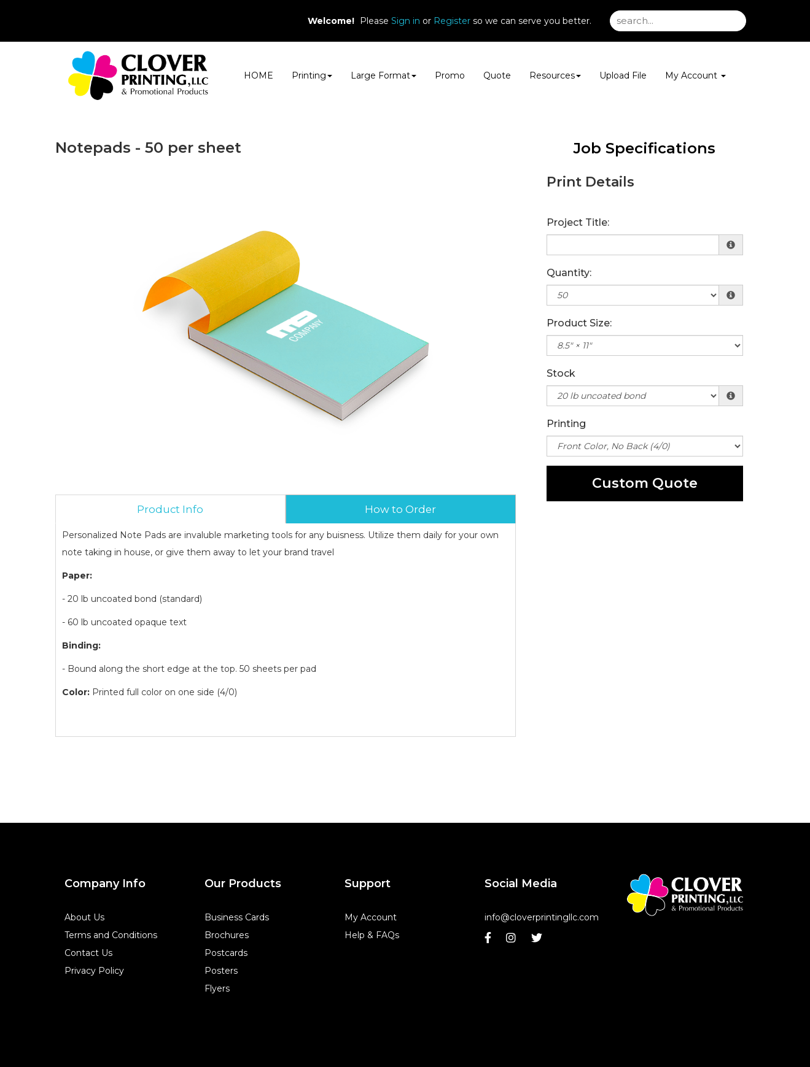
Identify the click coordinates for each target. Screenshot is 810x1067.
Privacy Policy (94, 970)
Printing (312, 75)
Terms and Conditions (110, 935)
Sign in (405, 20)
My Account (371, 917)
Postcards (225, 952)
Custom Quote (645, 483)
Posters (221, 970)
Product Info (170, 509)
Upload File (623, 75)
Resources (555, 75)
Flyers (217, 988)
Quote (497, 75)
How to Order (400, 509)
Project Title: (578, 222)
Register (452, 20)
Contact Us (88, 952)
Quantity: (569, 273)
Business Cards (236, 917)
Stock (561, 373)
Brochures (226, 935)
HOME (258, 75)
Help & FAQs (372, 935)
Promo (450, 75)
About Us (84, 917)
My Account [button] (695, 75)
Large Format (383, 75)
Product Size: (579, 323)
